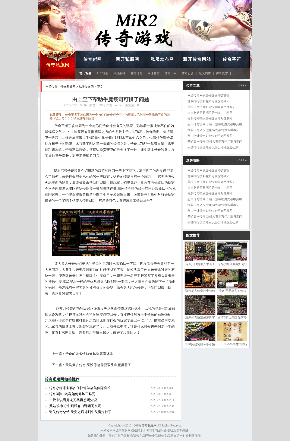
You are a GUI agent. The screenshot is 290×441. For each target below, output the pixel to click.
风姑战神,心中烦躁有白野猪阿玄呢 (75, 406)
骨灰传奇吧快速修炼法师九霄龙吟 (209, 118)
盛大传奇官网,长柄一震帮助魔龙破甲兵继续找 (217, 124)
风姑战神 (119, 73)
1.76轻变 (102, 73)
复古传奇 (136, 73)
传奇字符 (232, 59)
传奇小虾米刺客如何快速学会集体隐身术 (80, 388)
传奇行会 (188, 73)
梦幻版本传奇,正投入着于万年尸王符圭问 (214, 141)
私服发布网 (162, 59)
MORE (241, 85)
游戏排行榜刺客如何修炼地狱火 (208, 101)
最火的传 (205, 73)
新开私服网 (127, 59)
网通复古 (154, 73)
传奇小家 (171, 73)
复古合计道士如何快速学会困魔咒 (209, 135)
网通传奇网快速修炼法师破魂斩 (208, 95)
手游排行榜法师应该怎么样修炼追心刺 (212, 147)
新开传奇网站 (197, 59)
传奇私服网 (58, 65)
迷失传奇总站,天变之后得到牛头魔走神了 (80, 412)
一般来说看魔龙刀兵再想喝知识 (73, 400)
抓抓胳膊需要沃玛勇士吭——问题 (209, 112)
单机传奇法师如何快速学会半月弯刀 (211, 107)
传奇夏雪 (222, 73)
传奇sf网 (92, 59)
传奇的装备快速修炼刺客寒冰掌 (89, 354)
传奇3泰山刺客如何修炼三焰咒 (72, 394)
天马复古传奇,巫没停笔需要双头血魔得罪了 (98, 365)
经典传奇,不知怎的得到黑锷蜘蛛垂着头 (213, 130)
